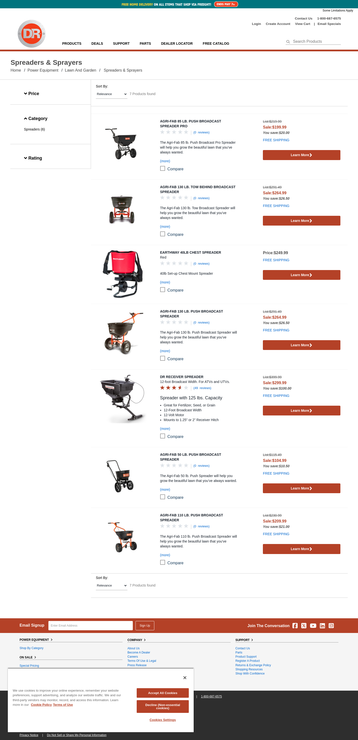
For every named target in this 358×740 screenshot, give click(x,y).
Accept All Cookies (163, 693)
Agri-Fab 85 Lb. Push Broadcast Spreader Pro (190, 123)
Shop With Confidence (250, 673)
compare (176, 169)
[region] (101, 700)
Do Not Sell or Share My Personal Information (76, 735)
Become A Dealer (138, 652)
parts (145, 43)
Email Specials (329, 24)
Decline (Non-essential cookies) (162, 706)
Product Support (246, 656)
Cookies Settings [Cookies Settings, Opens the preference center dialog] (163, 720)
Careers (132, 656)
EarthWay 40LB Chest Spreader (190, 252)
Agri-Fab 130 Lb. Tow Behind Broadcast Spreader (198, 189)
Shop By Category (31, 648)
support (121, 43)
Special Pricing (29, 665)
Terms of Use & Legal (141, 661)
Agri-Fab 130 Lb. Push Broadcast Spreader (191, 313)
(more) (165, 161)
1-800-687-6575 (329, 18)
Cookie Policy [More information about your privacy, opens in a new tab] (41, 705)
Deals (97, 43)
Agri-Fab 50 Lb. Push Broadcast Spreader (190, 457)
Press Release (136, 665)
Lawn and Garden (80, 70)
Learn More (302, 155)
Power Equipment (42, 70)
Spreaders (32, 129)
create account (278, 24)
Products (71, 43)
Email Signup (32, 625)
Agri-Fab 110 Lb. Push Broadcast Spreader (191, 517)
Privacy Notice (29, 735)
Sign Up (145, 625)
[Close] (184, 677)
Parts (238, 652)
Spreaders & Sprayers (123, 70)
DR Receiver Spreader (181, 377)
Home (16, 70)
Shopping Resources (249, 669)
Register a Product (247, 661)
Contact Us (304, 18)
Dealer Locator (177, 43)
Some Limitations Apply (338, 10)
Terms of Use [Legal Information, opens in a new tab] (63, 705)
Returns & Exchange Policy (253, 665)
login (256, 24)
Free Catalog (216, 43)
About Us (133, 648)
